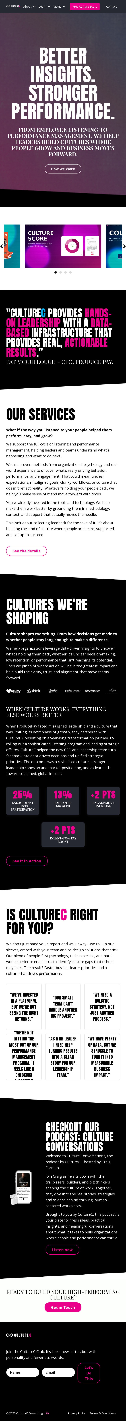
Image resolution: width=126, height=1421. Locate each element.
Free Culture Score (84, 6)
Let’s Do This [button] (89, 1373)
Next (124, 246)
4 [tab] (70, 272)
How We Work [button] (63, 169)
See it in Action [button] (27, 860)
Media (59, 6)
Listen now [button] (62, 1249)
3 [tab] (65, 272)
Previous (1, 246)
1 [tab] (55, 272)
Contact (111, 6)
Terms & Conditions (102, 1413)
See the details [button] (26, 550)
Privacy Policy (77, 1413)
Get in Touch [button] (63, 1307)
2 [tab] (60, 272)
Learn (44, 6)
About (29, 6)
